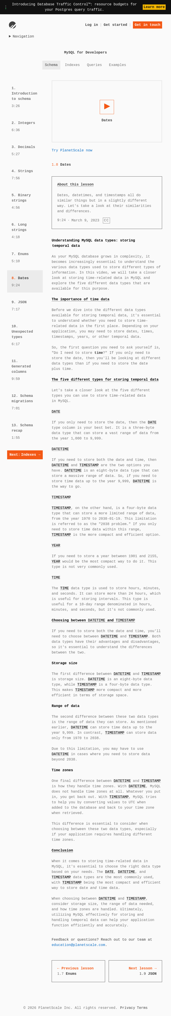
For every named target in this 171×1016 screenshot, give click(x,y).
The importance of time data (80, 299)
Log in (91, 25)
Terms (142, 1008)
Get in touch (147, 25)
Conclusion (62, 851)
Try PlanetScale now (72, 150)
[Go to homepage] (12, 25)
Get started (115, 25)
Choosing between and (93, 620)
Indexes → (25, 455)
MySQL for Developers (85, 53)
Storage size (64, 663)
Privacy (127, 1008)
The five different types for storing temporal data (105, 380)
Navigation (23, 37)
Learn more (154, 7)
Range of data (65, 706)
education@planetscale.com (78, 945)
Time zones (62, 770)
